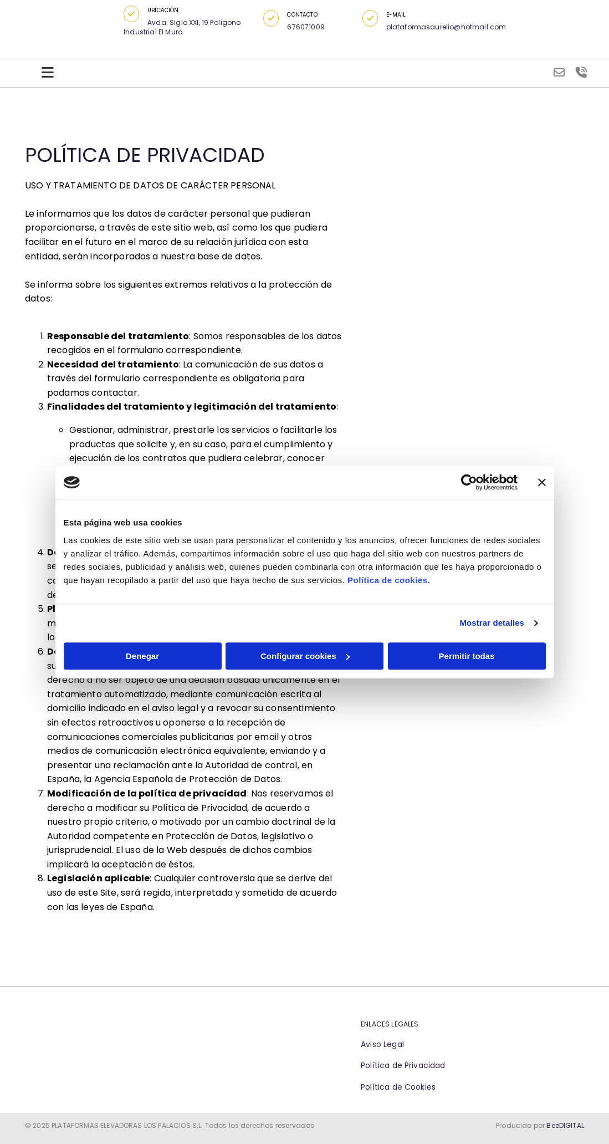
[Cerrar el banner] (542, 482)
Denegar (142, 656)
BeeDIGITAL (565, 1125)
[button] (131, 14)
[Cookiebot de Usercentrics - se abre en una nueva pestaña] (469, 482)
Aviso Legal (382, 1044)
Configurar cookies (305, 656)
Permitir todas (467, 656)
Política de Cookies (398, 1086)
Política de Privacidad (403, 1065)
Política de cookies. (388, 580)
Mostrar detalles (491, 622)
